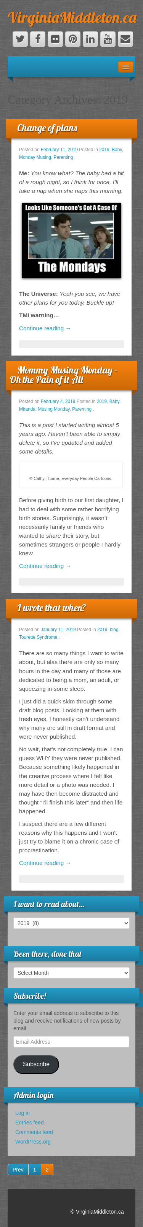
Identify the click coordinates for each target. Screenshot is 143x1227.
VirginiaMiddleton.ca (72, 17)
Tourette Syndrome (38, 637)
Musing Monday (54, 409)
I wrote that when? (51, 608)
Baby (117, 149)
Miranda (27, 409)
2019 (104, 149)
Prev (18, 1170)
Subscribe (36, 1064)
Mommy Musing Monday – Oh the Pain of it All (64, 374)
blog (114, 629)
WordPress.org (33, 1142)
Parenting (63, 157)
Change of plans (47, 128)
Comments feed (34, 1132)
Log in (22, 1113)
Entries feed (29, 1122)
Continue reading (45, 328)
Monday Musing (35, 157)
